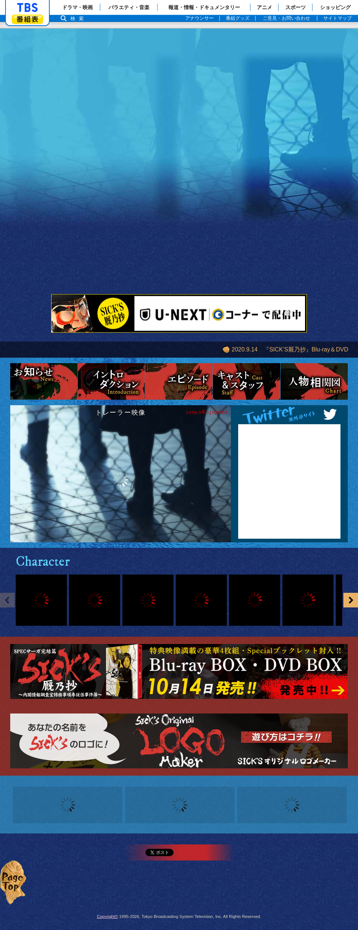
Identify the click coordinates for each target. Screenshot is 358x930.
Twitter (289, 414)
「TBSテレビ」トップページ (27, 7)
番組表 (27, 19)
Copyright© (107, 916)
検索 (79, 18)
